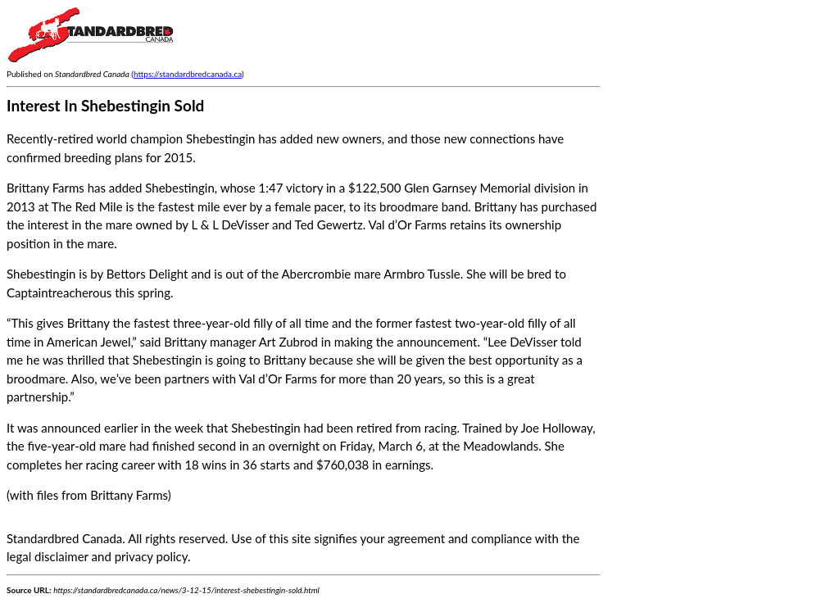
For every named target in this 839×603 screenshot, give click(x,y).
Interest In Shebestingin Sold (105, 105)
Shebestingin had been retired (311, 427)
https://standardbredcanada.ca (188, 74)
